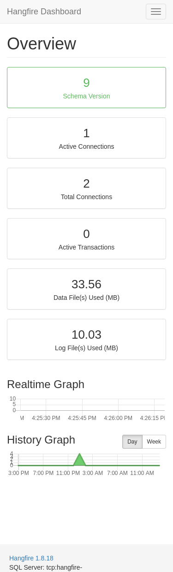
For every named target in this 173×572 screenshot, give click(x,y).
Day (132, 441)
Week (154, 441)
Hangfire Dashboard (44, 11)
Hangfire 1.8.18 (31, 558)
